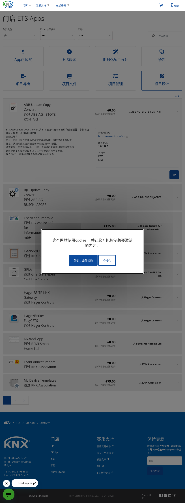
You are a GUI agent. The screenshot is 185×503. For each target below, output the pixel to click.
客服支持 (42, 5)
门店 (25, 5)
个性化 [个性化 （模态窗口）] (107, 260)
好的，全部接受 (83, 260)
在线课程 (62, 5)
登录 (174, 5)
